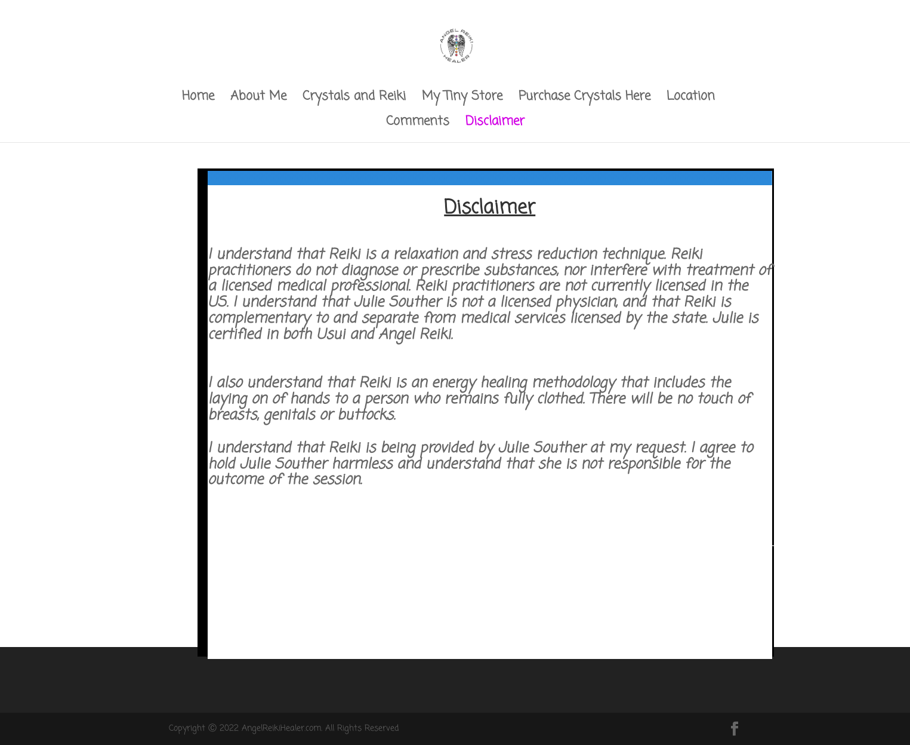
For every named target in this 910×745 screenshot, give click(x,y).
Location (691, 99)
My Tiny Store (462, 99)
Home (198, 99)
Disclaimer (495, 124)
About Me (258, 99)
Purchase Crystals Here (584, 99)
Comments (417, 124)
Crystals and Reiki (354, 99)
